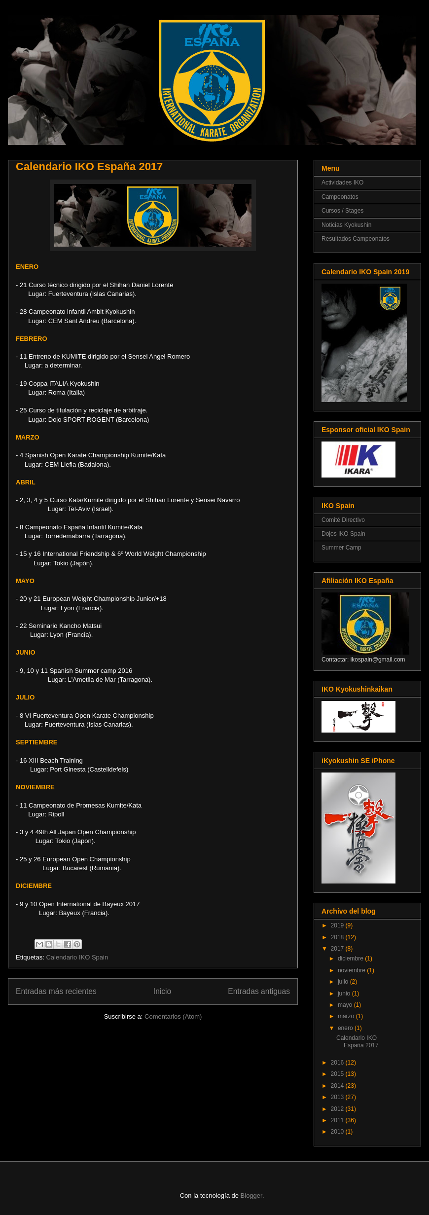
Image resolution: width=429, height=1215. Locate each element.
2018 (338, 937)
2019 (338, 925)
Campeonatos (340, 196)
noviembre (352, 970)
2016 (338, 1062)
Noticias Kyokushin (346, 224)
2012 (338, 1108)
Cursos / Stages (342, 210)
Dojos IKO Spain (343, 533)
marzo (347, 1016)
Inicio (162, 991)
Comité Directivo (343, 519)
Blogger (251, 1195)
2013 (338, 1097)
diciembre (351, 958)
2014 (338, 1085)
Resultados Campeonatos (356, 238)
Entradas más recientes (56, 991)
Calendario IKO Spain (77, 957)
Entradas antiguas (259, 991)
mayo (346, 1004)
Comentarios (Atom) (173, 1016)
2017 (338, 948)
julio (344, 981)
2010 (338, 1131)
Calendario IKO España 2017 (89, 166)
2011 (338, 1120)
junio (345, 993)
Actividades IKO (342, 182)
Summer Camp (341, 547)
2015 (338, 1073)
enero (346, 1028)
